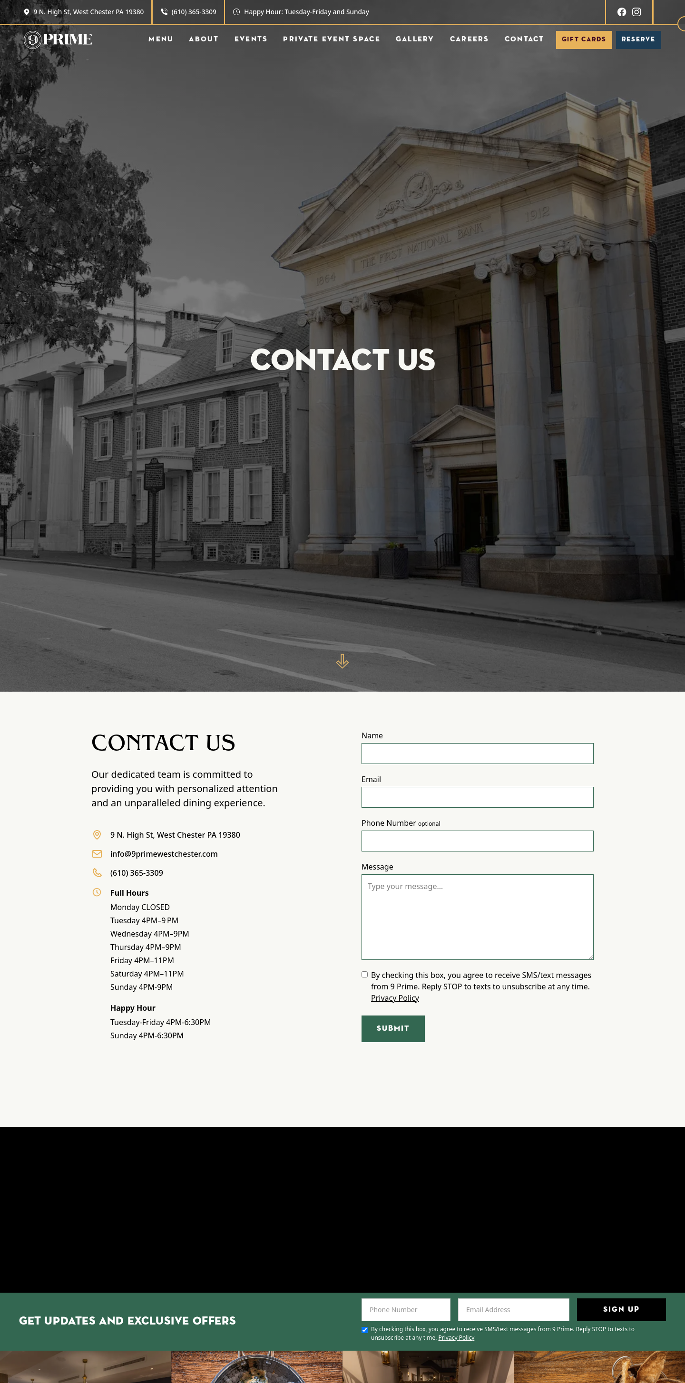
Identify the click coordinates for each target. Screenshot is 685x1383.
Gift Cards (584, 39)
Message (377, 866)
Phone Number (401, 823)
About (204, 39)
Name (372, 735)
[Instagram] (636, 12)
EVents (251, 39)
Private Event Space (331, 39)
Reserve (639, 39)
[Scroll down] (342, 661)
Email (371, 779)
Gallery (415, 39)
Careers (469, 39)
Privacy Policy (395, 998)
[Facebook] (621, 12)
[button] (161, 40)
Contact (525, 39)
